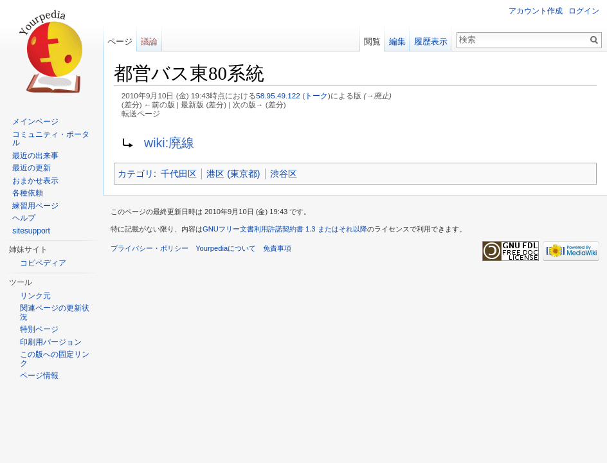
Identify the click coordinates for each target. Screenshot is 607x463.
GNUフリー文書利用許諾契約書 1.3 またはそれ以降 (285, 229)
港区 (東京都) (233, 173)
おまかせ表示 (35, 180)
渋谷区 (283, 173)
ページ (119, 41)
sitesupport (31, 230)
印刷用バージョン (51, 342)
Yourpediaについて (225, 248)
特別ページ (39, 329)
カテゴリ (136, 173)
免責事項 (277, 248)
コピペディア (43, 263)
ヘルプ (23, 217)
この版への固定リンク (54, 359)
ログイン (583, 10)
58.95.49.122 (278, 95)
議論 (149, 41)
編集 (397, 41)
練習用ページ (35, 205)
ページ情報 (39, 375)
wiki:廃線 (169, 143)
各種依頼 (27, 192)
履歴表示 (431, 41)
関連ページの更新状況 (54, 313)
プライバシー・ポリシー (149, 248)
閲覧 (372, 41)
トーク (316, 95)
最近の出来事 (35, 155)
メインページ (35, 121)
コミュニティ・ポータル (50, 139)
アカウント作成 (536, 10)
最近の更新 (31, 167)
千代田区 (179, 173)
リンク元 (35, 295)
